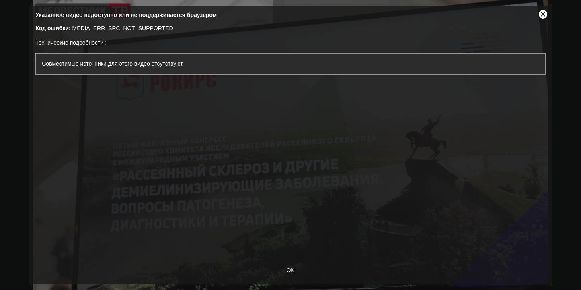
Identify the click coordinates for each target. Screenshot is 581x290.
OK (290, 270)
